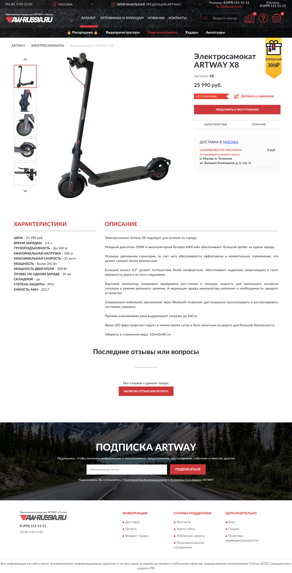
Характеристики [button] (215, 124)
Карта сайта (186, 529)
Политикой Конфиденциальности (145, 479)
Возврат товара (136, 536)
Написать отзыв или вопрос (146, 391)
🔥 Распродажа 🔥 (82, 32)
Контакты (178, 18)
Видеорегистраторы (123, 32)
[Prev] (25, 59)
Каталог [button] (88, 18)
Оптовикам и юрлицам (122, 18)
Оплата (130, 529)
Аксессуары (215, 32)
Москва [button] (230, 142)
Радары (191, 32)
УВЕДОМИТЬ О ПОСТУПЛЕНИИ (237, 109)
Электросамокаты (162, 32)
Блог (231, 522)
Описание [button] (259, 124)
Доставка (132, 522)
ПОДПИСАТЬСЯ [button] (187, 469)
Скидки (233, 529)
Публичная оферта (191, 536)
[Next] (25, 191)
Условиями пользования (186, 479)
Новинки (156, 18)
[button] (229, 6)
